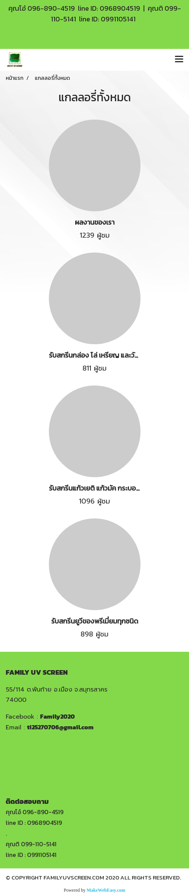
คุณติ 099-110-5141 (31, 844)
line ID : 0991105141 (31, 854)
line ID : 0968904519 (34, 822)
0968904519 (120, 8)
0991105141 (118, 19)
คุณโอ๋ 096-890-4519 (34, 811)
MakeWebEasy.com (106, 890)
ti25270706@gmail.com (60, 727)
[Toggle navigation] (179, 59)
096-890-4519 (51, 8)
